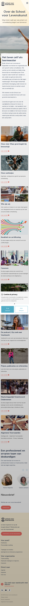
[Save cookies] (7, 309)
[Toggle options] (14, 304)
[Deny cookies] (21, 309)
